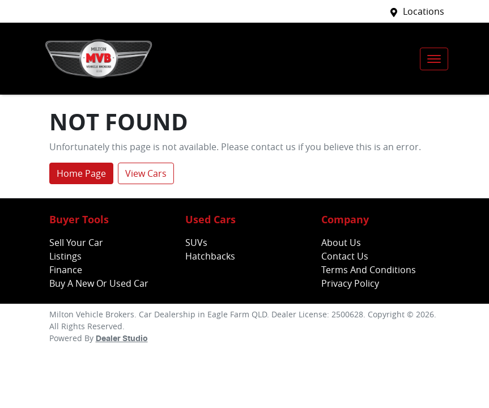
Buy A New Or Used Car (98, 283)
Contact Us (344, 256)
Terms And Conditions (368, 270)
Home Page (81, 173)
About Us (341, 242)
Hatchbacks (210, 256)
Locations (423, 11)
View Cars (146, 173)
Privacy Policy (350, 283)
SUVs (196, 242)
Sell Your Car (76, 242)
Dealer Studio (122, 339)
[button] (434, 59)
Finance (65, 270)
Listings (65, 256)
